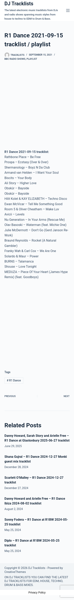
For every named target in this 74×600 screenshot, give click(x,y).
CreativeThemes (15, 572)
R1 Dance (14, 380)
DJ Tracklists (19, 4)
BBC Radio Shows (15, 59)
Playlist (31, 59)
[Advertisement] (37, 321)
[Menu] (68, 10)
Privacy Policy (37, 592)
